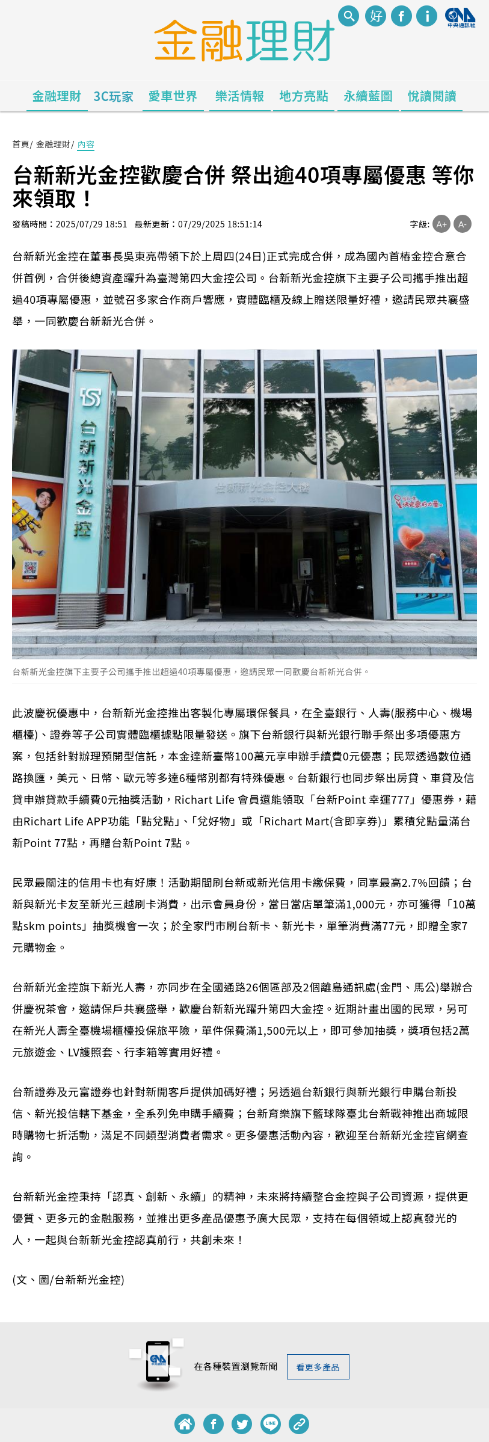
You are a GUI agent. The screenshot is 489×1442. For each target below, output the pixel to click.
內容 (85, 144)
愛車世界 (173, 95)
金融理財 (57, 95)
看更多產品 (318, 1367)
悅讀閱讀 (432, 95)
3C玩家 (114, 96)
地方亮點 (303, 95)
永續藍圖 (368, 95)
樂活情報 (240, 95)
